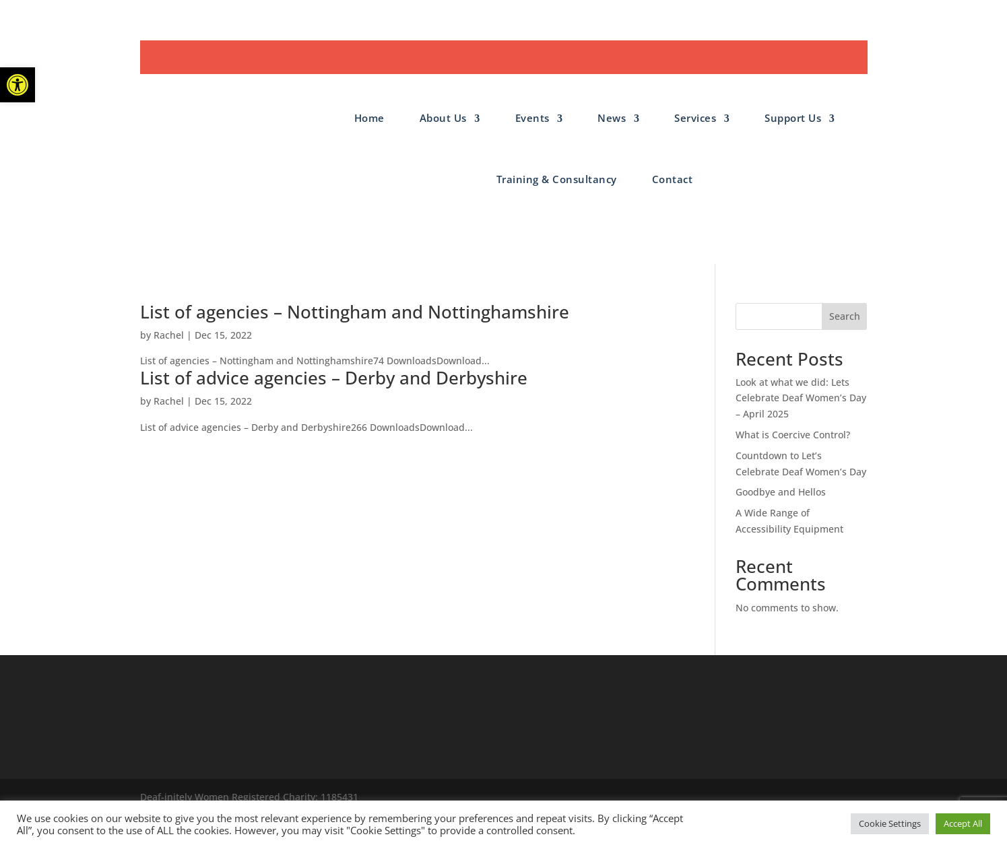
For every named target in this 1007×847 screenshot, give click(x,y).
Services (695, 118)
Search (844, 316)
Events (532, 118)
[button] (17, 84)
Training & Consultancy (556, 179)
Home (369, 118)
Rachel (169, 335)
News (611, 118)
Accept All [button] (963, 823)
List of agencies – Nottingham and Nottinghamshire (354, 312)
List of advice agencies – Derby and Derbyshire (333, 378)
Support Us (793, 118)
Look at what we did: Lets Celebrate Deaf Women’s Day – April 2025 (801, 398)
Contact (672, 179)
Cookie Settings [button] (890, 823)
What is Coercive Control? (793, 434)
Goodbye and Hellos (781, 491)
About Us (443, 118)
